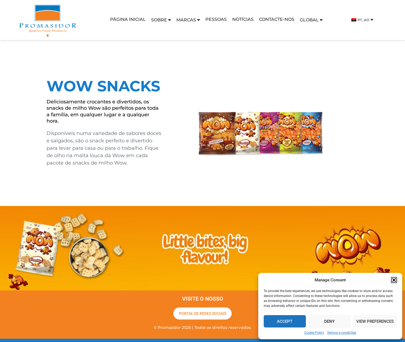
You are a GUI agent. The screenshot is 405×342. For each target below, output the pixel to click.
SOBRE (161, 19)
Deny (329, 321)
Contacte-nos (276, 19)
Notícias (243, 19)
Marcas (188, 19)
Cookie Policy (314, 333)
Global (311, 19)
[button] (394, 280)
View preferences (375, 321)
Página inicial (128, 19)
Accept (284, 321)
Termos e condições (341, 333)
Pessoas (216, 19)
